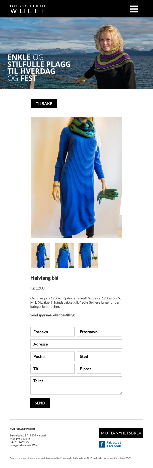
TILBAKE (44, 103)
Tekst (76, 385)
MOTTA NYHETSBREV (121, 432)
